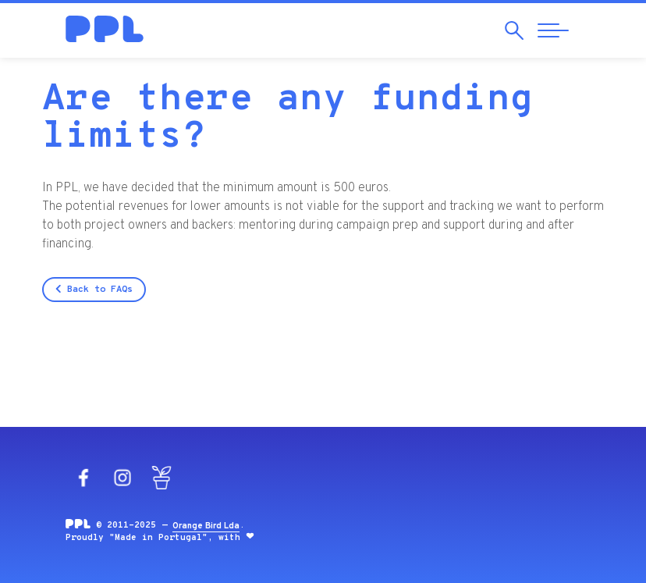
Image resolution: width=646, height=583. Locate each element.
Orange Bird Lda (206, 526)
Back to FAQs (94, 289)
